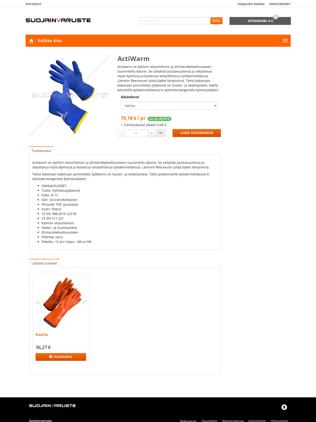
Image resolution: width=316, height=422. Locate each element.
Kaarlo (42, 334)
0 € (263, 20)
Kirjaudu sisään (251, 4)
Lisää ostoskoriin (196, 133)
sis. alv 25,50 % (159, 119)
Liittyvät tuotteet (44, 263)
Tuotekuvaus (41, 150)
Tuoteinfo (60, 357)
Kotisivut (33, 4)
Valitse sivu (49, 40)
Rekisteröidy (280, 4)
